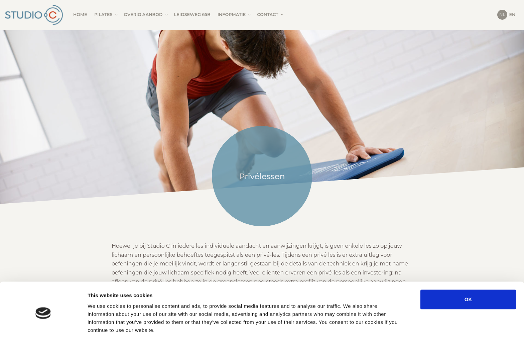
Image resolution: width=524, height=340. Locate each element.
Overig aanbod (146, 14)
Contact (270, 14)
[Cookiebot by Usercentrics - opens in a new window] (43, 327)
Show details (350, 327)
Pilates (106, 14)
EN (512, 14)
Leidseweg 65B (192, 14)
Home (80, 14)
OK (468, 274)
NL (502, 14)
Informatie (235, 14)
